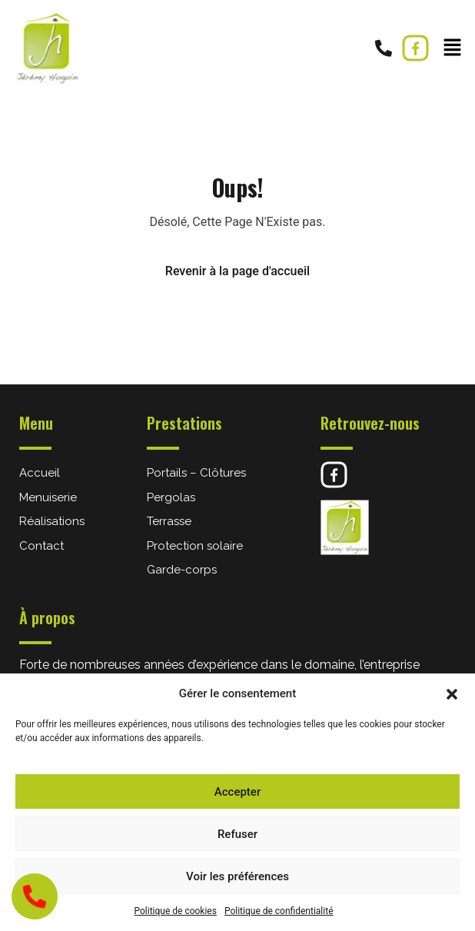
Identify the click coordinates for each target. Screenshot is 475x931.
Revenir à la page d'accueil (237, 271)
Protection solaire (195, 546)
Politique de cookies (176, 911)
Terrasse (169, 521)
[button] (452, 693)
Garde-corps (182, 570)
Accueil (39, 473)
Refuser (237, 834)
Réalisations (52, 521)
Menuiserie (48, 497)
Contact (41, 546)
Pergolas (171, 497)
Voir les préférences (237, 876)
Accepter (237, 792)
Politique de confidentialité (279, 911)
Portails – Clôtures (196, 473)
